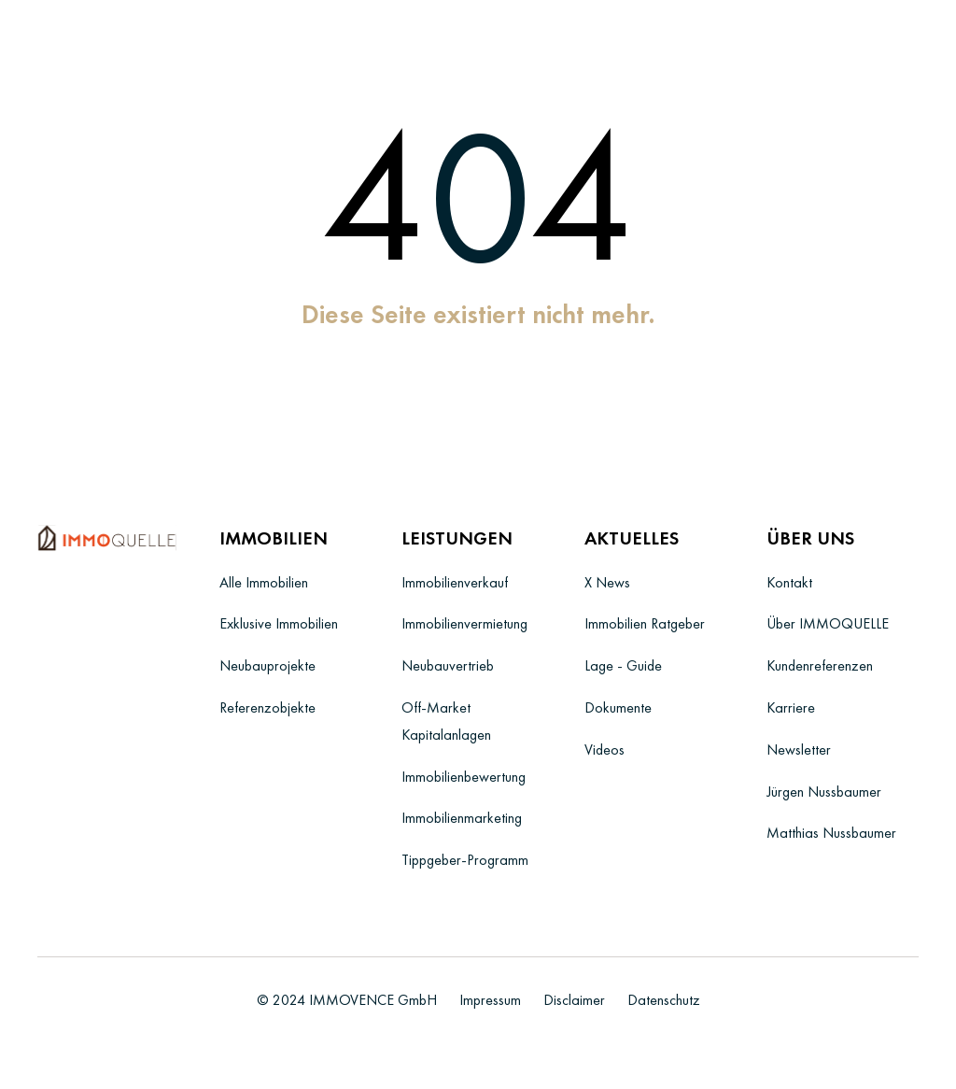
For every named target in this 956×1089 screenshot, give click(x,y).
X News (607, 582)
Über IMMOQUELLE (827, 623)
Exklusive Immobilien (278, 623)
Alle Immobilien (263, 582)
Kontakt (789, 582)
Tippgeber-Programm (464, 860)
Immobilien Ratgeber (644, 623)
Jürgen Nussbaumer (823, 791)
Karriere (790, 707)
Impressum (490, 1000)
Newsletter (798, 749)
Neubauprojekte (267, 665)
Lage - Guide (623, 665)
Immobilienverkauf (454, 582)
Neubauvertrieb (447, 665)
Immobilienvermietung (464, 623)
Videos (604, 749)
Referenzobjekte (267, 707)
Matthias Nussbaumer (831, 832)
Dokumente (618, 707)
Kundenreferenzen (819, 665)
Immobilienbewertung (463, 776)
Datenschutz (663, 1000)
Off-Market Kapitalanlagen (446, 721)
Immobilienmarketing (461, 817)
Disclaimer (574, 1000)
